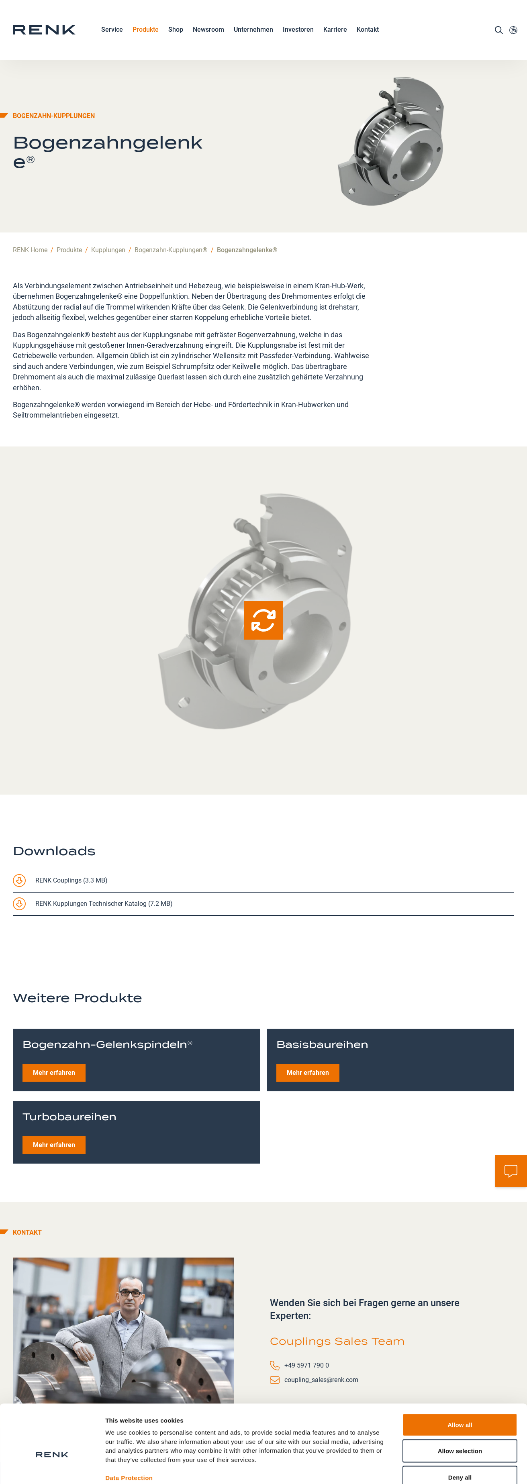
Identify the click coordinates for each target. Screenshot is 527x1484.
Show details (421, 1468)
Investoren (298, 30)
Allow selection (460, 1405)
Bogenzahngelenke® (247, 190)
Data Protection (129, 1431)
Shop (175, 30)
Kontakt (368, 30)
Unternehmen (253, 30)
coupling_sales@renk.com (321, 1320)
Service (112, 30)
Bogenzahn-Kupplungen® (171, 190)
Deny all (460, 1431)
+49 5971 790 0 (306, 1305)
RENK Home (30, 190)
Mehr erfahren (54, 1013)
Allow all (459, 1378)
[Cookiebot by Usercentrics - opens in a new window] (52, 1468)
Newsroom (208, 30)
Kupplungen (108, 190)
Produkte (146, 30)
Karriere (335, 30)
